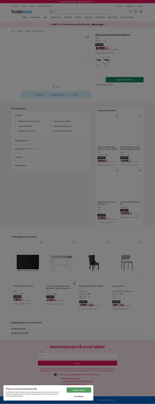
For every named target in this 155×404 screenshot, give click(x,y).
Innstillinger (79, 396)
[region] (48, 393)
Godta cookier (79, 390)
